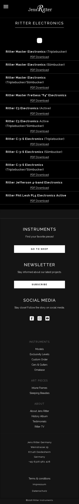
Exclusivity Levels (39, 354)
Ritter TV (39, 426)
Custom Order (40, 359)
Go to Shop (39, 249)
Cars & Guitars (39, 364)
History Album (40, 416)
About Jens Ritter (39, 411)
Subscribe (39, 284)
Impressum (39, 484)
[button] (6, 6)
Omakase (39, 369)
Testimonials (39, 421)
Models (39, 349)
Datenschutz (39, 491)
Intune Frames (39, 387)
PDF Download (39, 56)
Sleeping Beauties (40, 393)
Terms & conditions (39, 478)
